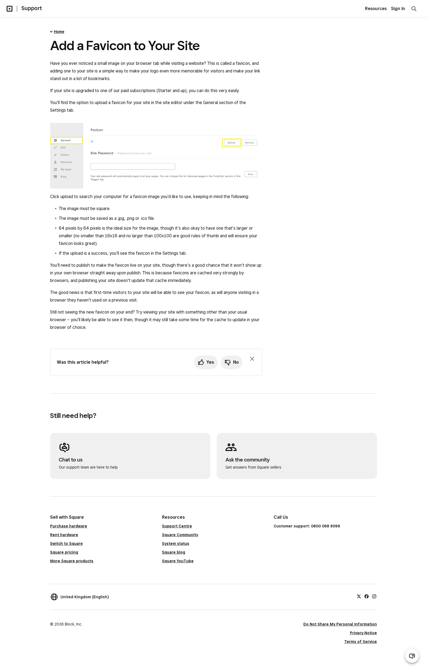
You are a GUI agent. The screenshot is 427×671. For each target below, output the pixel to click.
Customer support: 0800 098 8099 (307, 526)
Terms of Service (360, 641)
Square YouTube (178, 561)
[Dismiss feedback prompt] (252, 359)
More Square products (71, 561)
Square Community (180, 535)
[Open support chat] (412, 656)
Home (59, 31)
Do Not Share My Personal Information (340, 624)
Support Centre (177, 526)
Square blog (173, 552)
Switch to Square (66, 543)
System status (175, 543)
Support (31, 8)
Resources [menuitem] (376, 8)
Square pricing (64, 552)
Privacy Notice (363, 633)
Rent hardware (64, 535)
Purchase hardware (68, 526)
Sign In (398, 8)
